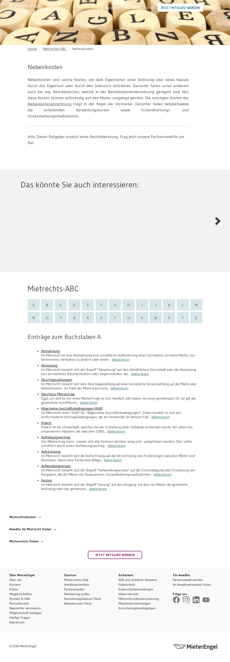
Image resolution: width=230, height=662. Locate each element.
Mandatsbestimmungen (134, 603)
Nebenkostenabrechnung (50, 103)
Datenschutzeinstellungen (135, 589)
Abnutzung (49, 365)
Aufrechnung (50, 451)
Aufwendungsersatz (56, 466)
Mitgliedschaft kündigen (25, 613)
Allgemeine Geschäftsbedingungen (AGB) (72, 408)
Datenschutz (126, 585)
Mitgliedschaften (20, 594)
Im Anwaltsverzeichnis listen (192, 585)
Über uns (15, 580)
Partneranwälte (74, 589)
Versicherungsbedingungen (136, 608)
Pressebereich (19, 603)
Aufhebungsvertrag (55, 437)
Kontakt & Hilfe (19, 599)
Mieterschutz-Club (76, 580)
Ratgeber (112, 7)
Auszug (46, 480)
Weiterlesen (121, 359)
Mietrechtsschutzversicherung (138, 599)
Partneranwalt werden (188, 580)
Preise (13, 589)
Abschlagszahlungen (56, 380)
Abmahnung (50, 351)
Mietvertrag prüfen (77, 594)
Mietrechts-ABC (54, 48)
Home (32, 48)
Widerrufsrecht (128, 594)
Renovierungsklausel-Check (82, 599)
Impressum (16, 622)
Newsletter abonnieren (25, 608)
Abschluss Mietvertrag (58, 394)
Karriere (14, 585)
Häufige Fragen (19, 618)
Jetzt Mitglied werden (180, 7)
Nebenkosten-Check (78, 603)
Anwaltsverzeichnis (76, 585)
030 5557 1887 (140, 7)
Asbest (46, 423)
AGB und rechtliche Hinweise (137, 580)
